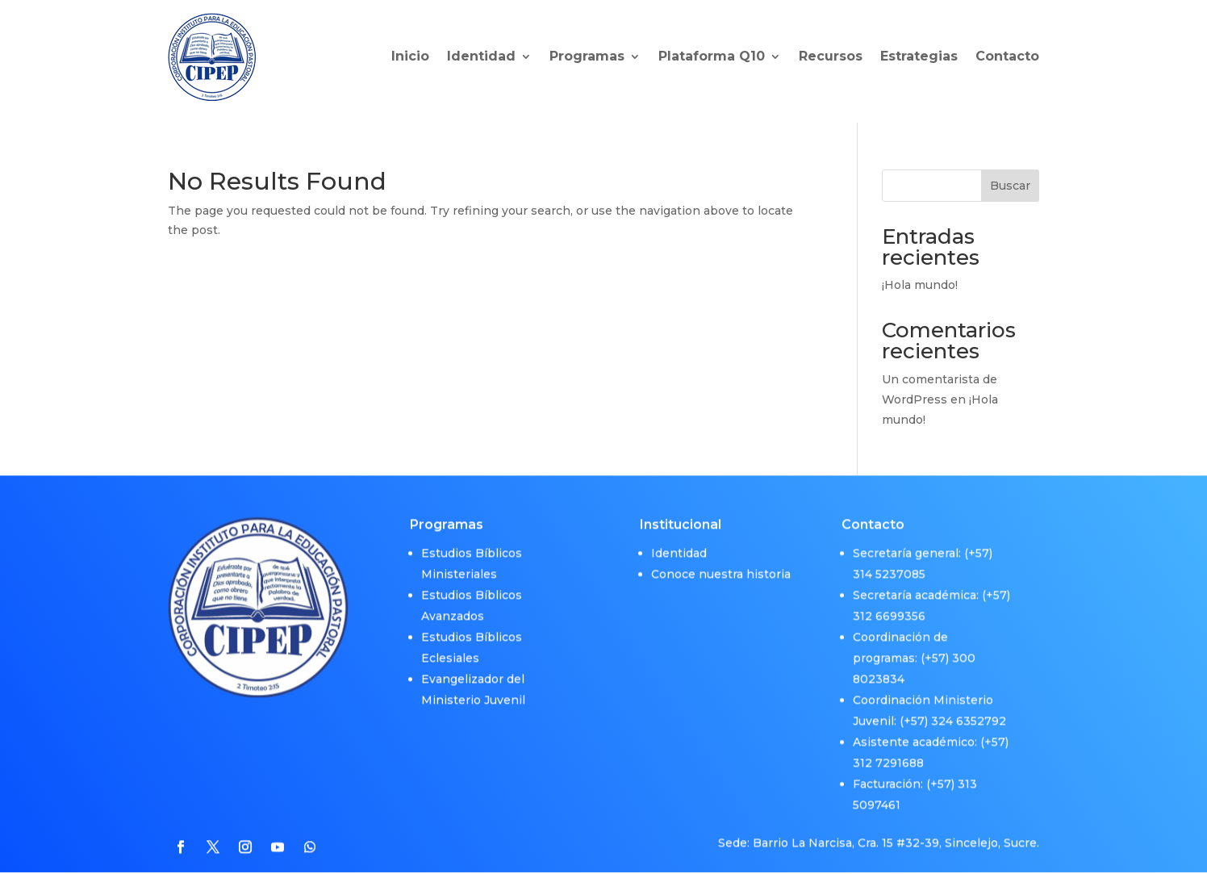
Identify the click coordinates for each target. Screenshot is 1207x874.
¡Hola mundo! (920, 285)
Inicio (410, 56)
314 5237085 (889, 565)
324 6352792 (968, 712)
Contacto (1007, 56)
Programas (586, 56)
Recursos (830, 56)
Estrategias (919, 56)
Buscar (1010, 185)
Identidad (481, 56)
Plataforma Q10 (711, 56)
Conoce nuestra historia (721, 565)
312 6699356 (889, 607)
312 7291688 (888, 753)
